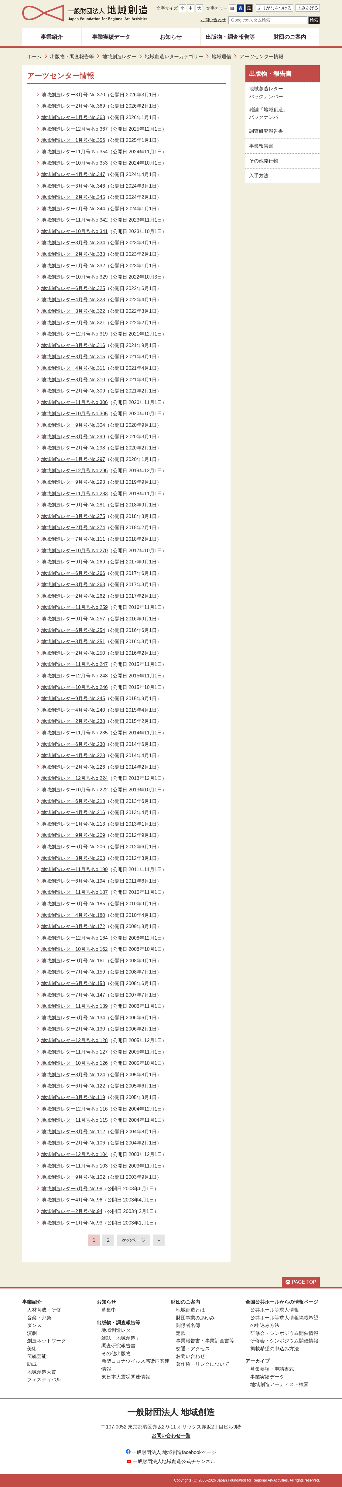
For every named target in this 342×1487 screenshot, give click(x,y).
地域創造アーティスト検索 (279, 1384)
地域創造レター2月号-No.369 (73, 106)
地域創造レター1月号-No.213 (73, 824)
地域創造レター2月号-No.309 (73, 390)
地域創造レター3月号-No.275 (73, 516)
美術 (32, 1348)
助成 (32, 1364)
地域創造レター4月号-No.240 (73, 710)
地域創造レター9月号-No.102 (73, 1177)
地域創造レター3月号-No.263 (73, 584)
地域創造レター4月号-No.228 (73, 755)
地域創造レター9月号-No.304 (73, 425)
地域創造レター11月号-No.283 (74, 493)
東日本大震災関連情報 (125, 1376)
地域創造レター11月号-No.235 (74, 732)
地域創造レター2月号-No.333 (73, 254)
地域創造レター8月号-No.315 (73, 356)
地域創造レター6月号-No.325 (73, 288)
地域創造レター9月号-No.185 (73, 903)
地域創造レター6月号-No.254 (73, 630)
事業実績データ (111, 37)
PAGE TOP (301, 1282)
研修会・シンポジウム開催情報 (284, 1333)
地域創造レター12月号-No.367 (74, 129)
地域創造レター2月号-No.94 (71, 1211)
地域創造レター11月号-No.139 (74, 1006)
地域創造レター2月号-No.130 (73, 1028)
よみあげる (307, 7)
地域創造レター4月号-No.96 (71, 1199)
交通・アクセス (193, 1348)
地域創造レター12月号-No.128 (74, 1040)
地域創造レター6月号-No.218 (73, 801)
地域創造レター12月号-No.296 (74, 470)
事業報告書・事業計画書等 (205, 1340)
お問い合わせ (213, 19)
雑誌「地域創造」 (120, 1338)
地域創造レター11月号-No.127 (74, 1051)
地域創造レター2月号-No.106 (73, 1142)
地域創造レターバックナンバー (266, 92)
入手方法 (258, 175)
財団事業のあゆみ (195, 1317)
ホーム (34, 56)
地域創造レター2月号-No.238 (73, 721)
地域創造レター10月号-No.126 (74, 1063)
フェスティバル (44, 1379)
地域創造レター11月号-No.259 (74, 607)
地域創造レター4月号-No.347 (73, 174)
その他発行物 (263, 160)
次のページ (133, 1240)
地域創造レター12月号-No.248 (74, 675)
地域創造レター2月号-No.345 (73, 197)
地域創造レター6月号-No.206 (73, 846)
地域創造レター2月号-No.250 (73, 653)
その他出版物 (116, 1353)
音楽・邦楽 (39, 1317)
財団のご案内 (289, 37)
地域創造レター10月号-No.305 (74, 413)
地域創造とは (190, 1309)
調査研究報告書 (266, 131)
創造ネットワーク (46, 1340)
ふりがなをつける (275, 7)
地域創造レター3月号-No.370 (73, 94)
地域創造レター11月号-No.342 (74, 219)
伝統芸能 (36, 1356)
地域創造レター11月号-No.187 (74, 892)
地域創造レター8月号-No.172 (73, 926)
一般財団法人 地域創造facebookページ (171, 1452)
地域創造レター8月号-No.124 (73, 1074)
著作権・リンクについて (202, 1364)
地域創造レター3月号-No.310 (73, 379)
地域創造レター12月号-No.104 (74, 1154)
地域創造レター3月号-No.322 (73, 311)
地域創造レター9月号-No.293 (73, 482)
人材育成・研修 (44, 1309)
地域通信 (221, 56)
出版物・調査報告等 (230, 37)
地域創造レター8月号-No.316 (73, 345)
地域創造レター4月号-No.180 (73, 915)
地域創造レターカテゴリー (174, 56)
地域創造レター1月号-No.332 (73, 265)
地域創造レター (119, 56)
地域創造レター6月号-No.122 (73, 1085)
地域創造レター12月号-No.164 (74, 938)
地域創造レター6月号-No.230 (73, 744)
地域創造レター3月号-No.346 (73, 186)
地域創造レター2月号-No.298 (73, 447)
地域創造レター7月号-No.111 (73, 539)
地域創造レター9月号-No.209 (73, 835)
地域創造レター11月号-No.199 (74, 869)
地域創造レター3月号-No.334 (73, 242)
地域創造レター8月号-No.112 (73, 1131)
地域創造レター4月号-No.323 (73, 299)
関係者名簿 (188, 1325)
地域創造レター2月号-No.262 (73, 596)
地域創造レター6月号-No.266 (73, 573)
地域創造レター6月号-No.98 (71, 1188)
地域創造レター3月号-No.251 (73, 641)
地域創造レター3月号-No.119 (73, 1097)
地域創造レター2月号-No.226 (73, 767)
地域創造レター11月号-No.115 (74, 1120)
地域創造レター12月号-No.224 (74, 778)
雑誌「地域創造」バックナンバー (268, 113)
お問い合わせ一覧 (171, 1435)
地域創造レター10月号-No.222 (74, 789)
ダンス (34, 1325)
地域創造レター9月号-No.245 (73, 698)
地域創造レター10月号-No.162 (74, 949)
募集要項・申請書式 (272, 1369)
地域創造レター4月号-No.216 (73, 812)
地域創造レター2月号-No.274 (73, 527)
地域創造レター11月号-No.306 (74, 402)
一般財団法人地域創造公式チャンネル (171, 1461)
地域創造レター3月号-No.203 (73, 858)
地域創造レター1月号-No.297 (73, 459)
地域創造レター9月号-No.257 (73, 618)
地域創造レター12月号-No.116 (74, 1108)
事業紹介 (52, 37)
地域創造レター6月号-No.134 (73, 1017)
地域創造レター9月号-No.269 (73, 561)
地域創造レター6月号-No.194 (73, 881)
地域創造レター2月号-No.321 (73, 322)
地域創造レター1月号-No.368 (73, 117)
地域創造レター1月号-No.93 (71, 1222)
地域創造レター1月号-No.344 (73, 208)
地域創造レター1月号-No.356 (73, 140)
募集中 (108, 1309)
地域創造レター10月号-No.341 (74, 231)
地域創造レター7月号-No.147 (73, 994)
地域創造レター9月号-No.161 (73, 960)
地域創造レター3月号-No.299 (73, 436)
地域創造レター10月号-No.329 (74, 276)
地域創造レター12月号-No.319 (74, 333)
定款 (181, 1333)
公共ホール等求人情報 (274, 1309)
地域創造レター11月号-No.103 (74, 1165)
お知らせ (171, 37)
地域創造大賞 (41, 1372)
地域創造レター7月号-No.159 (73, 971)
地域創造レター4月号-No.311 (73, 368)
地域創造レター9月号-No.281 (73, 504)
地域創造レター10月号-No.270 (74, 550)
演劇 (32, 1333)
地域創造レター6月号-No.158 (73, 983)
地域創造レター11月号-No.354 (74, 151)
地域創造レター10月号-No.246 (74, 687)
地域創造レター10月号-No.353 (74, 162)
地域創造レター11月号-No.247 (74, 664)
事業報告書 (261, 146)
